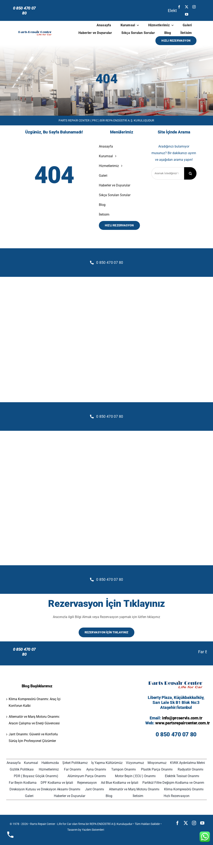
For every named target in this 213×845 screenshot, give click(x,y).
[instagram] (194, 6)
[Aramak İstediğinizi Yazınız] (167, 173)
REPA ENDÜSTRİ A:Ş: (103, 824)
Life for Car (64, 824)
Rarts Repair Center (42, 824)
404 (106, 78)
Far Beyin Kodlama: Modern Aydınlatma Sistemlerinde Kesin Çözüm (85, 651)
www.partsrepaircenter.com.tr (182, 722)
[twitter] (186, 6)
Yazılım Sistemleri (93, 829)
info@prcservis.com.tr (182, 717)
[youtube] (186, 14)
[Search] (190, 173)
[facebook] (179, 6)
